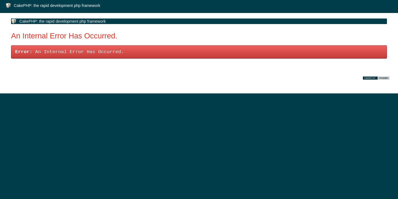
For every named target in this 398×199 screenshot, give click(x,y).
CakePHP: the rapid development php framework (57, 5)
